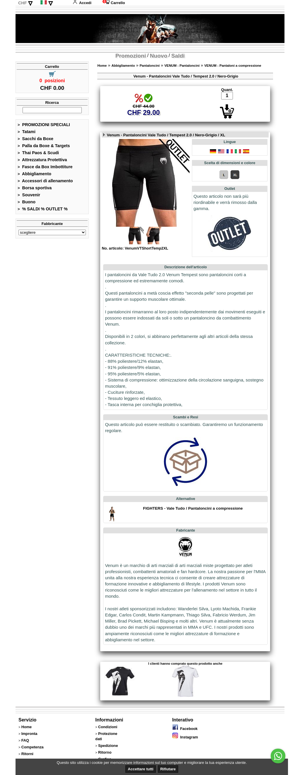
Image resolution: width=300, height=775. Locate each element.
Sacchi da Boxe (35, 138)
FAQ (25, 740)
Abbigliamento (34, 173)
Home (102, 65)
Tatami (26, 131)
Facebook (185, 728)
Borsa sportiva (35, 187)
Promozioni (130, 56)
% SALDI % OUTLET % (43, 209)
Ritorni (27, 754)
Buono (26, 202)
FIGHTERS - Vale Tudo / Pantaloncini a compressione (193, 508)
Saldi (178, 56)
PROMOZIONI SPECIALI (44, 124)
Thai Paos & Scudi (38, 152)
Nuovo (158, 56)
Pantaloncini (149, 65)
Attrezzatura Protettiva (42, 159)
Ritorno (105, 752)
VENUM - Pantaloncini (182, 65)
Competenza (32, 747)
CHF (22, 3)
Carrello (114, 3)
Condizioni (107, 727)
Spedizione (108, 745)
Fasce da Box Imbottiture (45, 166)
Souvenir (29, 195)
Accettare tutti (140, 769)
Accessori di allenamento (45, 180)
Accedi (82, 3)
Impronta (29, 733)
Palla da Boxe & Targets (44, 145)
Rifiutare (168, 769)
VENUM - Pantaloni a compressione (232, 65)
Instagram (185, 737)
